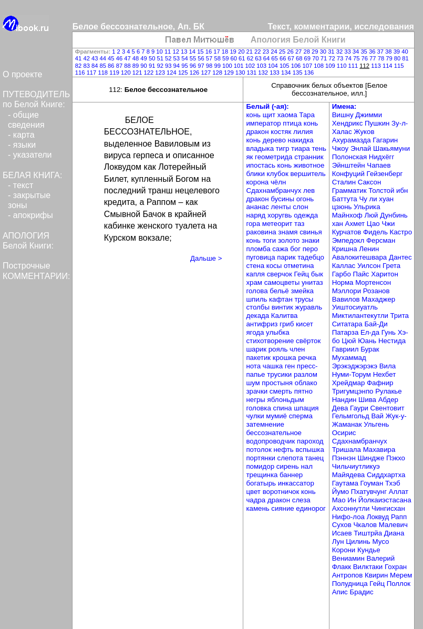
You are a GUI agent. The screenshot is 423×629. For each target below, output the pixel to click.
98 (210, 66)
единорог (311, 508)
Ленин (369, 249)
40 (404, 51)
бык (317, 274)
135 (298, 72)
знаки (310, 240)
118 (103, 72)
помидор (261, 466)
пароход (310, 441)
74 (349, 58)
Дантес (400, 257)
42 (87, 58)
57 (210, 58)
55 (194, 58)
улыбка (278, 332)
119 (115, 72)
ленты (282, 207)
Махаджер (378, 299)
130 (241, 72)
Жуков (364, 132)
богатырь (261, 483)
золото (290, 240)
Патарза (346, 332)
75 (357, 58)
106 (297, 66)
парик (287, 257)
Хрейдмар (349, 383)
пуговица (261, 257)
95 (185, 66)
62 (251, 58)
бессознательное (274, 433)
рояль (279, 349)
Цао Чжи (381, 224)
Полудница (351, 583)
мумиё (277, 416)
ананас (258, 207)
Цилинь (359, 541)
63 (259, 58)
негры (256, 400)
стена (256, 266)
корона (258, 182)
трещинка (263, 475)
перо (310, 249)
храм (255, 282)
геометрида (274, 157)
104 (274, 66)
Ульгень (376, 424)
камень (258, 508)
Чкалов (365, 525)
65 (275, 58)
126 (195, 72)
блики (256, 174)
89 (136, 66)
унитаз (312, 282)
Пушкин (378, 123)
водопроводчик (271, 441)
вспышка (309, 449)
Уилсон (370, 266)
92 (161, 66)
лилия (303, 132)
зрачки (257, 391)
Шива (368, 400)
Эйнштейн (349, 165)
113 (377, 66)
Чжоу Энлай (352, 148)
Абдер (388, 400)
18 (226, 51)
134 (287, 72)
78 (382, 58)
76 (366, 58)
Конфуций (349, 174)
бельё (280, 291)
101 (239, 66)
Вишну (344, 115)
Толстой (382, 190)
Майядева (349, 475)
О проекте (22, 74)
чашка (274, 366)
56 (202, 58)
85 (104, 66)
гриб (288, 324)
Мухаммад (349, 358)
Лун (339, 541)
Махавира (379, 449)
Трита (399, 315)
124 (172, 72)
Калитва (284, 315)
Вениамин (349, 558)
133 (275, 72)
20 (242, 51)
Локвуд (379, 517)
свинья (311, 232)
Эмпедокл (349, 240)
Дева (341, 408)
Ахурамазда (352, 140)
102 (251, 66)
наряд (256, 215)
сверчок (280, 274)
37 (381, 51)
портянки (261, 458)
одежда (306, 215)
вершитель (307, 174)
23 (267, 51)
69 (308, 58)
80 (398, 58)
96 (194, 66)
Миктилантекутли (361, 315)
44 (104, 58)
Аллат (399, 492)
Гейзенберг (385, 174)
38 (389, 51)
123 (161, 72)
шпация (306, 408)
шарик (257, 349)
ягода (256, 332)
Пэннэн (345, 458)
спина (283, 408)
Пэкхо (395, 458)
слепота (291, 458)
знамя (289, 232)
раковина (262, 232)
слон (300, 207)
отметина (299, 266)
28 (307, 51)
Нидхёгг (381, 157)
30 (324, 51)
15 (201, 51)
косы (275, 266)
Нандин (345, 400)
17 (217, 51)
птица (293, 123)
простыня (278, 383)
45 (112, 58)
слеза (301, 500)
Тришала (347, 449)
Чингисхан (388, 508)
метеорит (278, 224)
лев (309, 190)
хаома (288, 115)
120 (126, 72)
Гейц (302, 274)
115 (399, 66)
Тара (307, 115)
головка (259, 408)
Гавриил (346, 349)
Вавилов (347, 299)
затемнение (265, 424)
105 (285, 66)
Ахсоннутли (352, 508)
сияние (283, 508)
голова (258, 291)
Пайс (362, 274)
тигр (283, 148)
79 (390, 58)
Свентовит (387, 408)
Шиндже (371, 458)
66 (284, 58)
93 (169, 66)
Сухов (343, 525)
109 (331, 66)
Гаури (360, 408)
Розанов (376, 291)
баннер (291, 475)
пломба (259, 249)
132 (264, 72)
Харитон (384, 274)
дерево (275, 140)
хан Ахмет (349, 224)
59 (226, 58)
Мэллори (347, 291)
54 (185, 58)
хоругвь (280, 215)
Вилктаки (369, 567)
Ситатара (348, 324)
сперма (301, 416)
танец (314, 458)
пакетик (259, 358)
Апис (341, 592)
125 (184, 72)
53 (177, 58)
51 (161, 58)
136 (309, 72)
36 (373, 51)
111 (354, 66)
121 (138, 72)
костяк (282, 132)
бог (296, 249)
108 (319, 66)
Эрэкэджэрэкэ (355, 366)
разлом (305, 374)
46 (120, 58)
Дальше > (206, 258)
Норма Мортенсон (361, 282)
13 (185, 51)
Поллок (398, 583)
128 (218, 72)
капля (256, 274)
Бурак (369, 349)
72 (332, 58)
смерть (282, 391)
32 (340, 51)
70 (316, 58)
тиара (301, 148)
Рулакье (388, 391)
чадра (256, 500)
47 (128, 58)
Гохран (396, 567)
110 (342, 66)
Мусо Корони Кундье (360, 546)
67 (291, 58)
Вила (387, 366)
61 (243, 58)
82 (79, 66)
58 (218, 58)
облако (306, 383)
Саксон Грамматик (356, 186)
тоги (270, 240)
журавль (308, 307)
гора (254, 224)
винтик (283, 307)
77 (373, 58)
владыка (260, 148)
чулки (256, 416)
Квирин (377, 575)
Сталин (345, 182)
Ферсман (380, 240)
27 (299, 51)
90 (144, 66)
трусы (303, 299)
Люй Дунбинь (385, 215)
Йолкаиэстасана (384, 500)
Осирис (344, 433)
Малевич (393, 525)
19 (234, 51)
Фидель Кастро (387, 232)
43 (95, 58)
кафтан (281, 299)
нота (254, 366)
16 (209, 51)
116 (81, 72)
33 (348, 51)
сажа (281, 249)
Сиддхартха (386, 475)
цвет (254, 492)
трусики (280, 374)
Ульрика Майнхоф (356, 211)
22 (258, 51)
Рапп (399, 517)
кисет (304, 324)
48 (136, 58)
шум (254, 383)
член (297, 349)
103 (262, 66)
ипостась (261, 165)
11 (168, 51)
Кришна (345, 249)
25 (283, 51)
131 (253, 72)
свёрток (308, 341)
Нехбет (384, 374)
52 (169, 58)
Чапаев (378, 165)
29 (316, 51)
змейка (302, 291)
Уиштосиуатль (355, 307)
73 (341, 58)
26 (291, 51)
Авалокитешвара (360, 257)
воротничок (282, 492)
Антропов (348, 575)
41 (79, 58)
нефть (284, 449)
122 (150, 72)
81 (405, 58)
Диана (394, 533)
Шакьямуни (391, 148)
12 (176, 51)
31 (332, 51)
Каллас (344, 266)
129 (229, 72)
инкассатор (296, 483)
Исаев (343, 533)
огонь (305, 199)
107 (308, 66)
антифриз (263, 324)
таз (299, 224)
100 (228, 66)
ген (291, 366)
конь (254, 115)
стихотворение (271, 341)
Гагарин (385, 140)
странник (308, 157)
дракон (258, 132)
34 (357, 51)
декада (258, 315)
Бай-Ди (375, 324)
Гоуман (372, 483)
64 (267, 58)
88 (128, 66)
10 (160, 51)
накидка (301, 140)
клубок (278, 174)
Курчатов (347, 232)
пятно (303, 391)
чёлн (278, 182)
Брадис (361, 592)
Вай (378, 416)
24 (275, 51)
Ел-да (370, 332)
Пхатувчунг (370, 492)
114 (388, 66)
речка (307, 358)
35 (364, 51)
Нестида (392, 341)
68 (300, 58)
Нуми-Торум (352, 374)
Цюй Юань (360, 341)
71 (325, 58)
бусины (283, 199)
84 (95, 66)
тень (319, 148)
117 (92, 72)
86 (112, 66)
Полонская (350, 157)
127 (206, 72)
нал (306, 466)
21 (250, 51)
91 (153, 66)
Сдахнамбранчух (274, 190)
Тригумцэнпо (354, 391)
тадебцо (310, 257)
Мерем (401, 575)
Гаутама (346, 483)
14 (193, 51)
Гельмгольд (352, 416)
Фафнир (380, 383)
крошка (285, 358)
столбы (258, 307)
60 (235, 58)
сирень (288, 466)
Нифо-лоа (349, 517)
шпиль (257, 299)
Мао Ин (345, 500)
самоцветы (283, 282)
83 (87, 66)
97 (202, 66)
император (264, 123)
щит (270, 115)
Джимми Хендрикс (357, 119)
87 (120, 66)
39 (398, 51)
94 (177, 66)
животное (309, 165)
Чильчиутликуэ (356, 466)
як (250, 157)
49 (144, 58)
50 (153, 58)
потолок (259, 449)
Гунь (389, 332)
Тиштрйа (369, 533)
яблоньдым (285, 400)
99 (218, 66)
